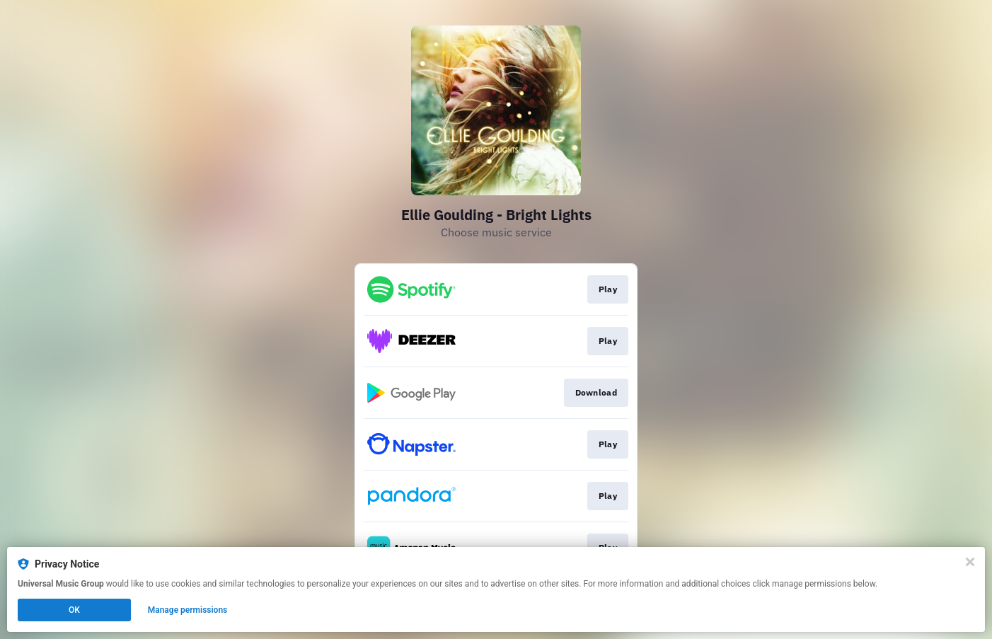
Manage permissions (188, 610)
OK (74, 610)
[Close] (970, 562)
